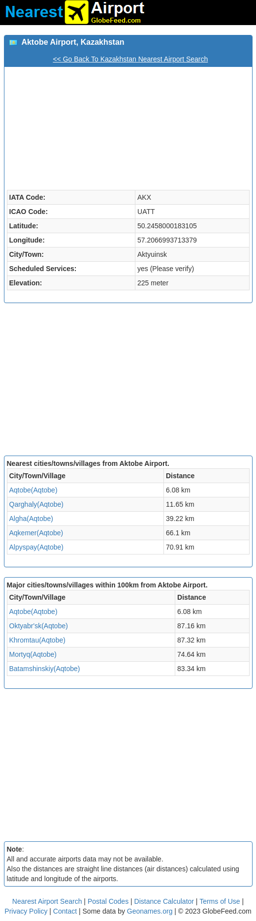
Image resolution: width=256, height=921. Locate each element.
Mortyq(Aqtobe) (33, 654)
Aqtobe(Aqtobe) (33, 490)
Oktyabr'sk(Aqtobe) (38, 626)
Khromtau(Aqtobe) (37, 640)
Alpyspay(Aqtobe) (36, 547)
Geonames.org (150, 911)
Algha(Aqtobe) (31, 518)
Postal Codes (108, 901)
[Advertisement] (128, 382)
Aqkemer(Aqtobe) (36, 533)
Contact (65, 911)
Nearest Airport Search (47, 901)
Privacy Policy (26, 911)
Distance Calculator (164, 901)
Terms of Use (220, 901)
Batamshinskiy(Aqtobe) (44, 669)
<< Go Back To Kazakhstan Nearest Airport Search (130, 59)
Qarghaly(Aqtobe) (36, 504)
